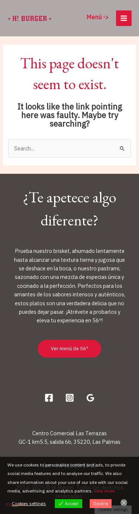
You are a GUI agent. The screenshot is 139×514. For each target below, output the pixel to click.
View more (104, 491)
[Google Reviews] (90, 398)
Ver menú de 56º (69, 348)
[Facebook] (49, 398)
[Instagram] (70, 398)
